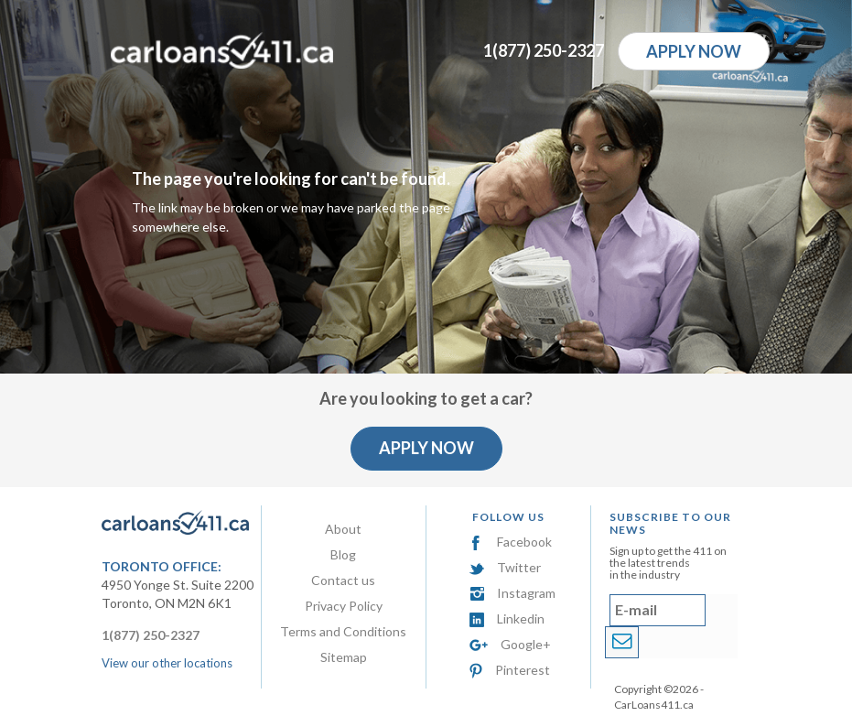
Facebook (510, 541)
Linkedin (507, 618)
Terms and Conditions (343, 631)
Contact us (343, 580)
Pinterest (509, 670)
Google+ (510, 644)
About (343, 529)
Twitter (505, 567)
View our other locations (167, 663)
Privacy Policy (344, 605)
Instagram (512, 593)
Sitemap (343, 657)
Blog (343, 554)
